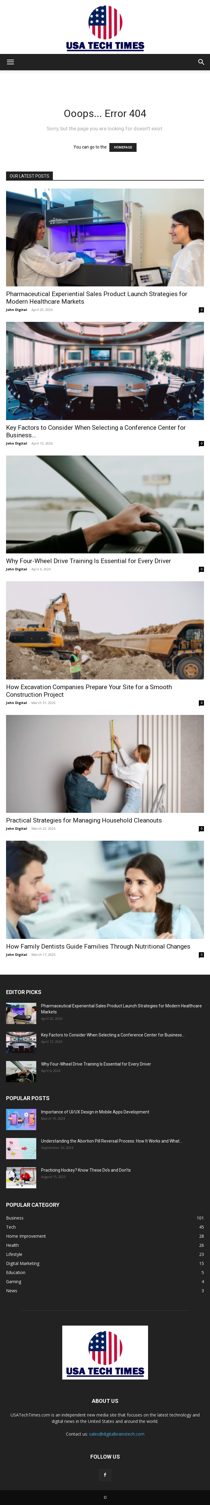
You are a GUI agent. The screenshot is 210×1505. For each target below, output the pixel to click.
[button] (10, 62)
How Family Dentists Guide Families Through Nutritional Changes (98, 946)
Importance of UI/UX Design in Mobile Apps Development (95, 1112)
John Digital (16, 309)
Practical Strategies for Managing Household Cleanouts (84, 820)
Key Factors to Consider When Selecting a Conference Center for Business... (113, 1035)
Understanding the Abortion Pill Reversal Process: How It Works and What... (111, 1141)
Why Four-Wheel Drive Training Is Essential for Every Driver (88, 561)
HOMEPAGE (123, 147)
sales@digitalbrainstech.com (116, 1434)
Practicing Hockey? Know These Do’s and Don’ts (86, 1170)
